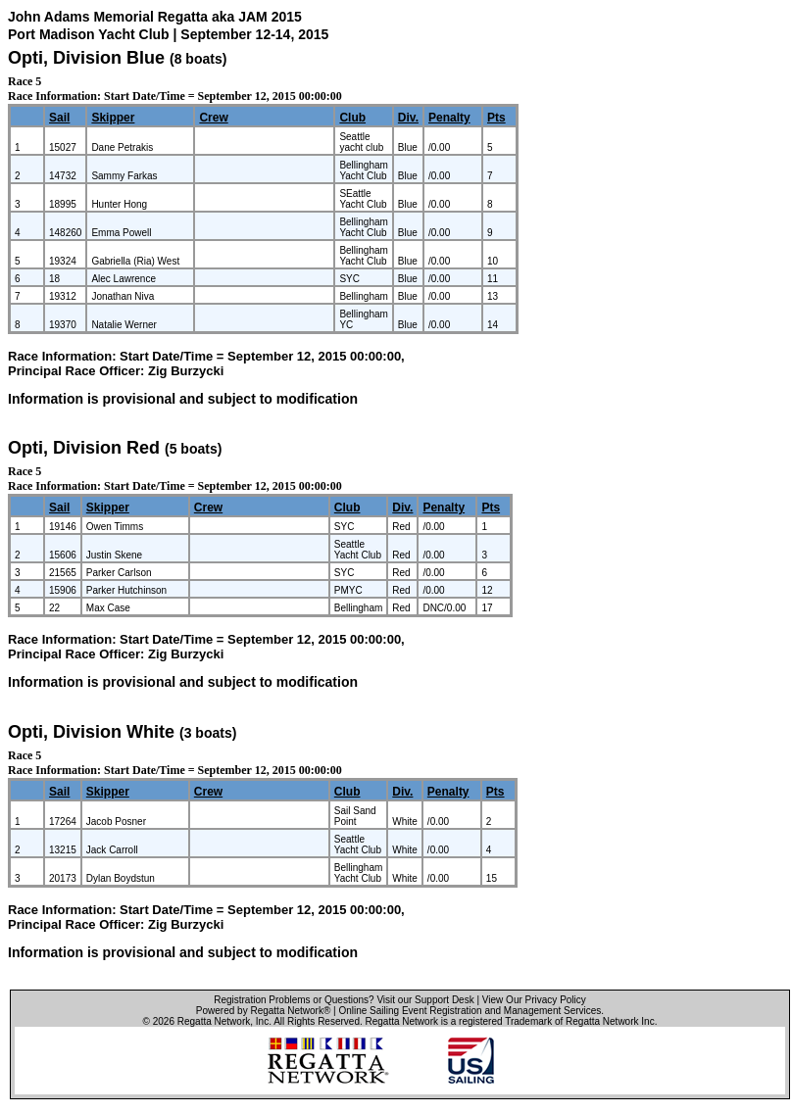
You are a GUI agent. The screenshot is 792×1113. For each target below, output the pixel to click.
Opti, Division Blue (86, 58)
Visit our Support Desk (424, 999)
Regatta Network (213, 1021)
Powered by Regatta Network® (263, 1010)
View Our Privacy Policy (534, 999)
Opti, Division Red (84, 448)
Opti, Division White (91, 732)
